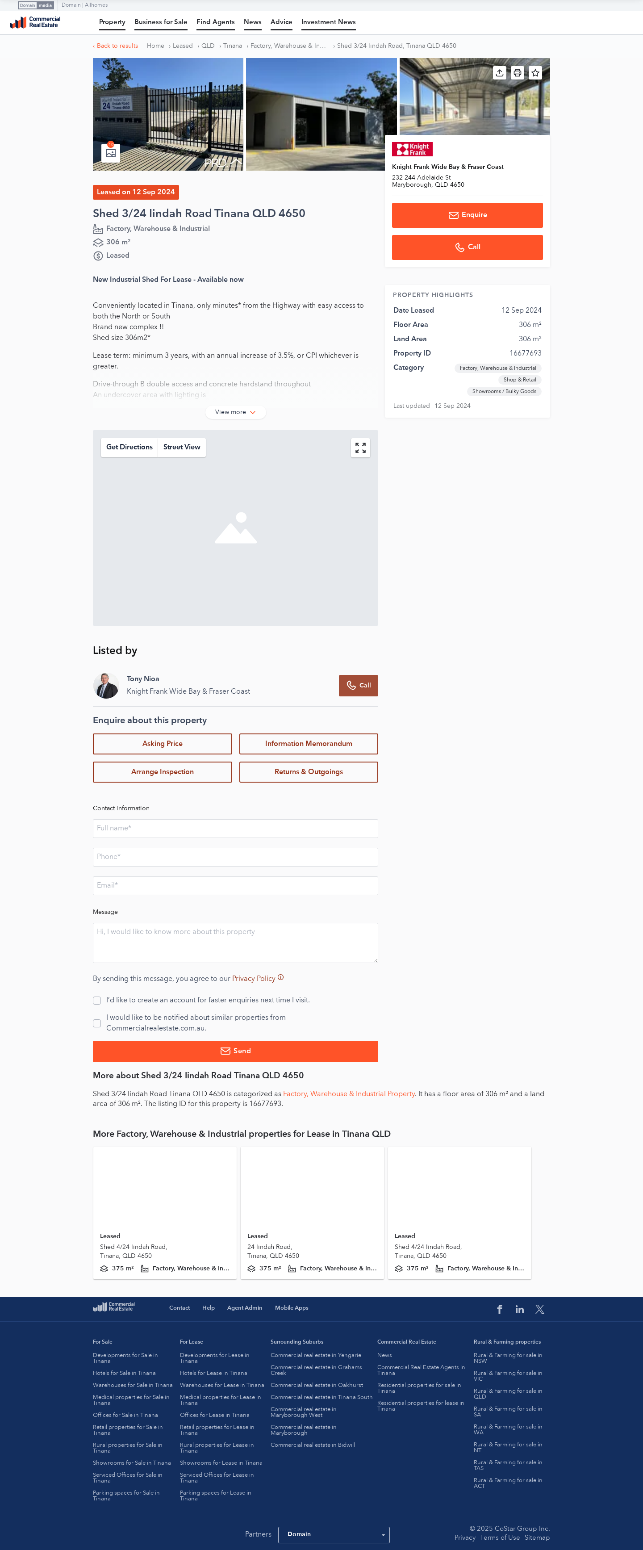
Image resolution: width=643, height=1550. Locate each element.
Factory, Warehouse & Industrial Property (349, 1094)
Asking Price (162, 744)
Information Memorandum (308, 744)
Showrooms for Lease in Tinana (221, 1463)
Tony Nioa (143, 679)
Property (112, 22)
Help (208, 1308)
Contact (179, 1308)
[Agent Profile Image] (106, 685)
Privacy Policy (254, 979)
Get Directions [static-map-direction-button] (129, 447)
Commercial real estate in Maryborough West (304, 1412)
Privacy (465, 1538)
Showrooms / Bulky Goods (504, 391)
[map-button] (360, 447)
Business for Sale (161, 22)
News (253, 22)
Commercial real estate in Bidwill (313, 1445)
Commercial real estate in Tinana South (322, 1397)
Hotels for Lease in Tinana (213, 1373)
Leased (183, 46)
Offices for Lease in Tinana (215, 1415)
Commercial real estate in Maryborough (304, 1430)
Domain (72, 5)
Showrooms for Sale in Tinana (132, 1463)
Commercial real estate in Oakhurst (317, 1385)
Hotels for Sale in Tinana (124, 1373)
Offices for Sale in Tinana (125, 1415)
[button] (499, 73)
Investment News (328, 22)
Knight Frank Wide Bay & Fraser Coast (448, 167)
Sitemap (537, 1538)
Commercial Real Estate (35, 23)
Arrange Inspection (162, 772)
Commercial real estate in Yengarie (316, 1355)
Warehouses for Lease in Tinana (222, 1385)
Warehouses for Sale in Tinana (133, 1385)
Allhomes (96, 5)
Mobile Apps (292, 1308)
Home (155, 46)
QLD (208, 46)
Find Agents (215, 22)
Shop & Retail (520, 380)
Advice (281, 22)
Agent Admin (245, 1308)
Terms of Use (500, 1538)
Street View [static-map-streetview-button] (181, 447)
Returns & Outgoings (309, 772)
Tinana (232, 46)
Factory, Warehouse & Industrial (290, 46)
